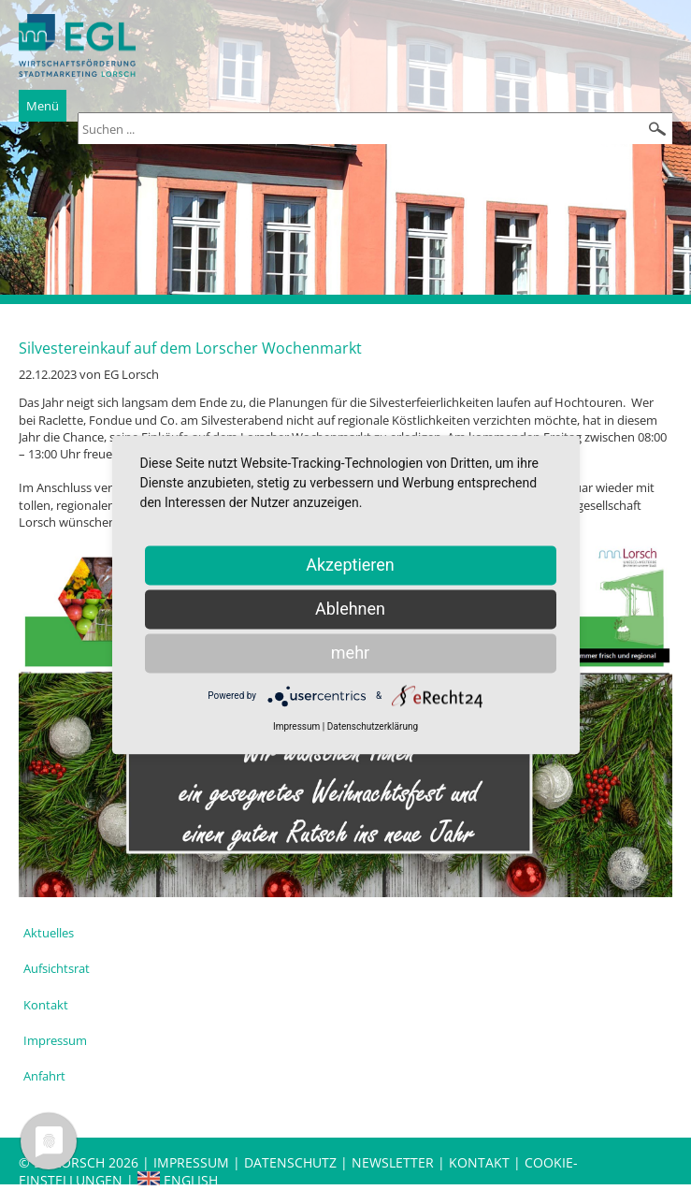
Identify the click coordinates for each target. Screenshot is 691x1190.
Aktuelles (48, 932)
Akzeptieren (350, 564)
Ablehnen (350, 608)
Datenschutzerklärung (372, 726)
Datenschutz (292, 1162)
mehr (350, 652)
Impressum (55, 1040)
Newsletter (393, 1162)
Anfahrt (44, 1075)
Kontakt (45, 1004)
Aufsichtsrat (56, 968)
